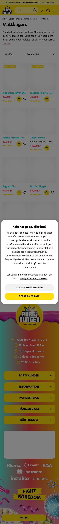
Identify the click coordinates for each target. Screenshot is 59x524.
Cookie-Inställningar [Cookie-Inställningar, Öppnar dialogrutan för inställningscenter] (30, 287)
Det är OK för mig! (29, 296)
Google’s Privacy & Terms (34, 278)
